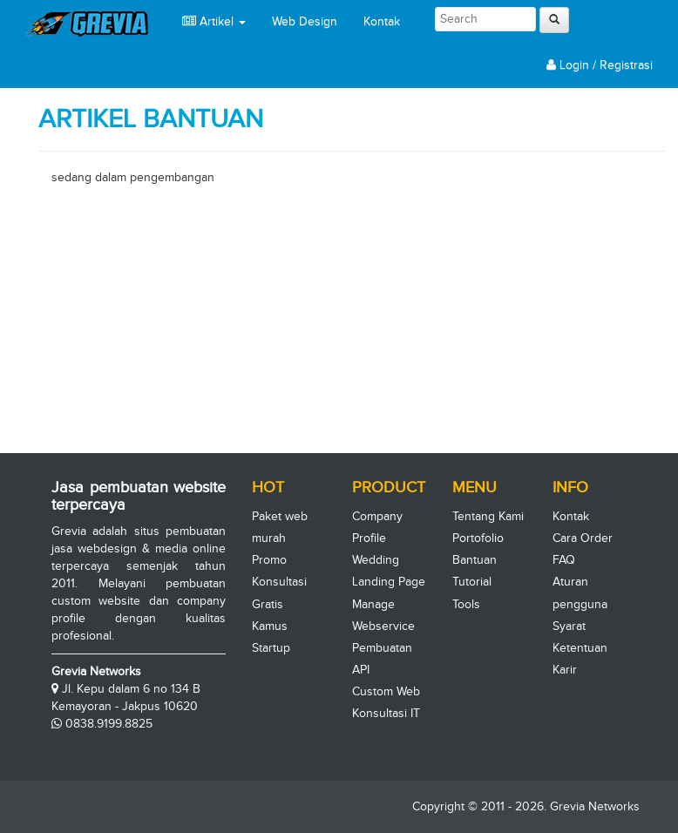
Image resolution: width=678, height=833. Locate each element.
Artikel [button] (214, 21)
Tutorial (472, 581)
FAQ (564, 559)
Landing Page (388, 581)
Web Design (304, 21)
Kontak (381, 21)
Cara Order (583, 538)
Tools (466, 604)
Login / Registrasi (599, 64)
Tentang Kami (488, 516)
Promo (269, 559)
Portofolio (478, 538)
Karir (565, 669)
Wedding (375, 559)
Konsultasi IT (386, 713)
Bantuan (474, 559)
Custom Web (386, 691)
